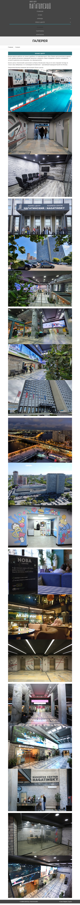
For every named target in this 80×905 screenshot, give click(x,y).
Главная (40, 11)
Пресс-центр (40, 22)
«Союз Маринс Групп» (65, 901)
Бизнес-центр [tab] (40, 53)
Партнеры (40, 31)
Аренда (40, 18)
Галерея (40, 27)
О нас (40, 15)
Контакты (40, 34)
